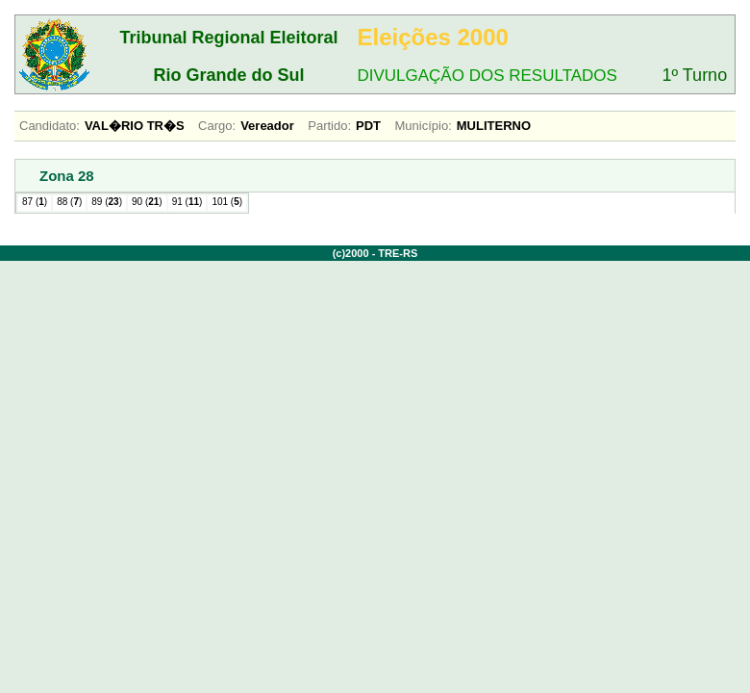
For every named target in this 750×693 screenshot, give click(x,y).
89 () (106, 201)
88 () (69, 201)
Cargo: (217, 125)
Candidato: (49, 125)
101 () (227, 201)
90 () (147, 201)
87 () (34, 201)
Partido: (329, 125)
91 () (187, 201)
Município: (423, 125)
